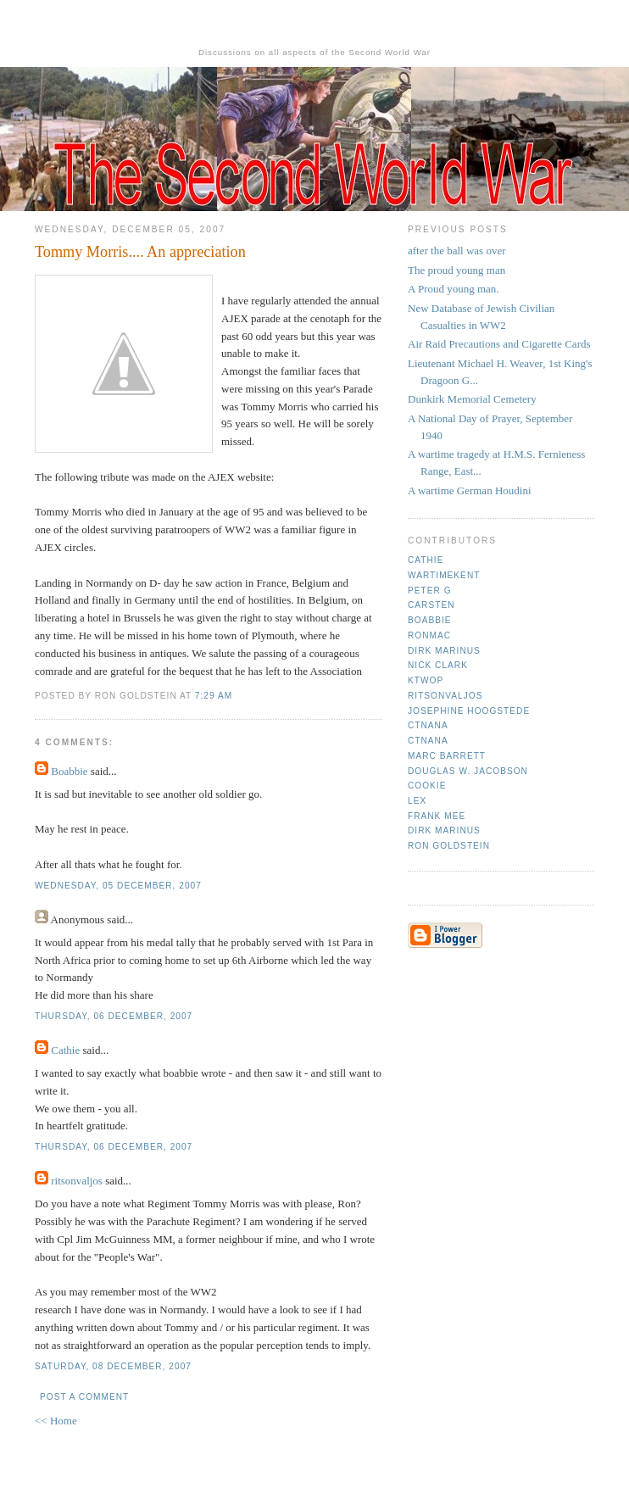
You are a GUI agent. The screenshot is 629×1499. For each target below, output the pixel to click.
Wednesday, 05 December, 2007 (118, 885)
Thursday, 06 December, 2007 (113, 1016)
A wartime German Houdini (470, 490)
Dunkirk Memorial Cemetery (472, 399)
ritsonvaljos (77, 1180)
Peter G (430, 590)
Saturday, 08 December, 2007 (113, 1366)
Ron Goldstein (449, 845)
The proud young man (456, 270)
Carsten (431, 605)
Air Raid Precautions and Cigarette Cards (499, 343)
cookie (427, 785)
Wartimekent (444, 575)
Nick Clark (438, 665)
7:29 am (213, 695)
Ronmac (429, 635)
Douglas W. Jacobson (468, 771)
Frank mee (436, 816)
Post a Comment (84, 1396)
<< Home (56, 1420)
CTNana (428, 725)
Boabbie (69, 771)
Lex (417, 800)
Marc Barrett (447, 756)
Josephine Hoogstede (469, 711)
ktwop (425, 680)
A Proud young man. (453, 288)
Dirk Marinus (444, 650)
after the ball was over (457, 250)
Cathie (65, 1050)
